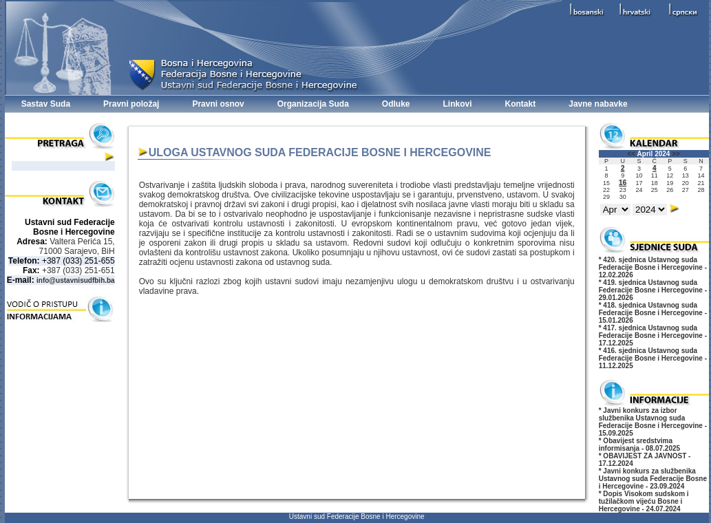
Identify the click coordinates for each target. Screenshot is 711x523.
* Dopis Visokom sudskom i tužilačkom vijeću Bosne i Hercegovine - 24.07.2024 (644, 501)
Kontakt (520, 104)
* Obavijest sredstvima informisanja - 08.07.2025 (639, 444)
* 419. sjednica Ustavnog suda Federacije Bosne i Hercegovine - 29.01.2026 (653, 290)
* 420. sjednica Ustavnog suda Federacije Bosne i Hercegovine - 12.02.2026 (653, 267)
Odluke (396, 104)
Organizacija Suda (313, 104)
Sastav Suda (45, 104)
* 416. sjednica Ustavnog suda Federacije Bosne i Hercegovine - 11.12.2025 (653, 358)
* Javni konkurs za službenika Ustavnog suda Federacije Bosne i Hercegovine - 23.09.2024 (653, 478)
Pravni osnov (218, 104)
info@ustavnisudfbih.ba (75, 280)
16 (622, 182)
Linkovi (457, 104)
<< (632, 154)
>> (676, 154)
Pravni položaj (131, 104)
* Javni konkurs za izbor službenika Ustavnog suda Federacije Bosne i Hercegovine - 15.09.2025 (653, 422)
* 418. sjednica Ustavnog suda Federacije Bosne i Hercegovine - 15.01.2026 (653, 312)
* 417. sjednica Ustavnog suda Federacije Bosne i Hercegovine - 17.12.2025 (653, 335)
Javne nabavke (598, 104)
